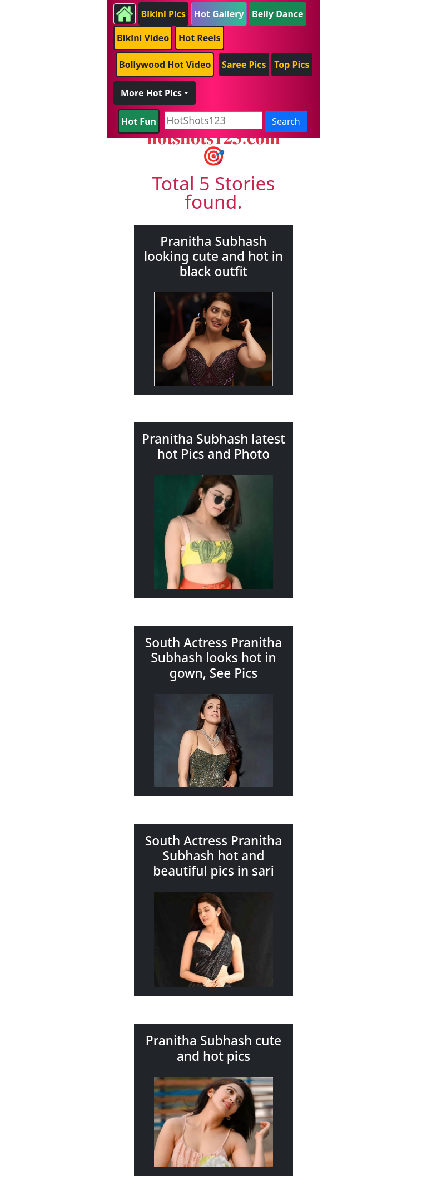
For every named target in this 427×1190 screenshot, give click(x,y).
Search (286, 121)
